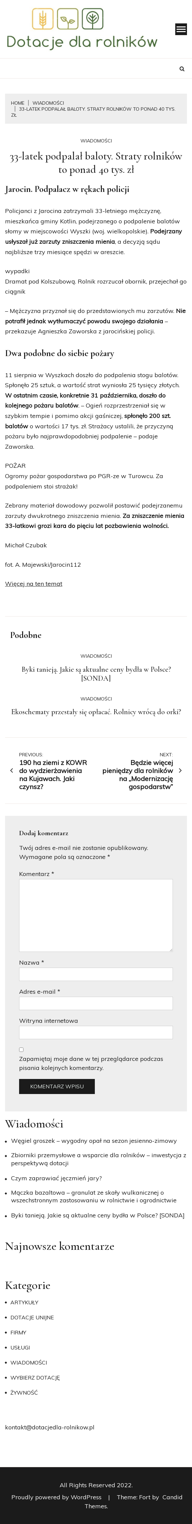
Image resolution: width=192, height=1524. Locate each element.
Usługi (20, 1347)
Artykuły (24, 1302)
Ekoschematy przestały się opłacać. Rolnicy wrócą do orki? (96, 711)
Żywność (24, 1392)
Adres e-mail (39, 991)
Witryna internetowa (48, 1020)
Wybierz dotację (35, 1377)
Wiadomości (96, 140)
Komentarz (36, 874)
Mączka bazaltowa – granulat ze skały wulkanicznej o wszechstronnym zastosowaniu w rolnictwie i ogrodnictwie (94, 1196)
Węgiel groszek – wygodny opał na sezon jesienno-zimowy (94, 1141)
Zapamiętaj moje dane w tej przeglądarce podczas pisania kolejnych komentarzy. (91, 1063)
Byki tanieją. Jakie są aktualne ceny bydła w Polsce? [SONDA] (96, 674)
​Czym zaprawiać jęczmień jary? (56, 1178)
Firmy (18, 1332)
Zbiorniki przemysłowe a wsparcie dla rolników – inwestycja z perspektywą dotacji (98, 1159)
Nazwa (31, 962)
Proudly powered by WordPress (57, 1497)
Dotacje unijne (32, 1317)
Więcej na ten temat (33, 583)
